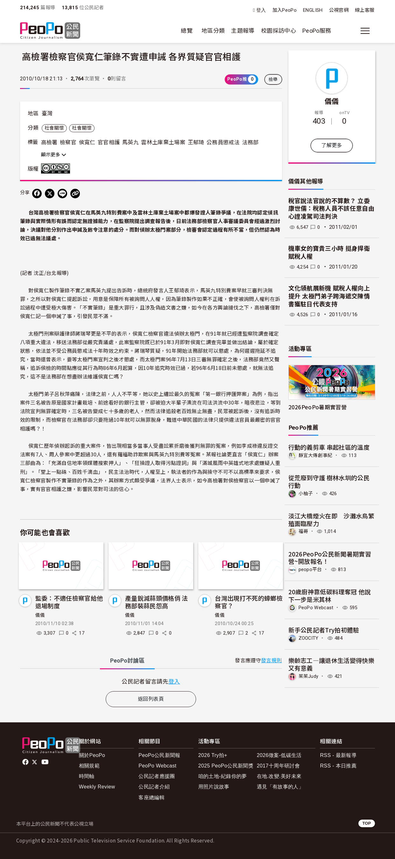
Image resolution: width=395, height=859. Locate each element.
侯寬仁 (87, 142)
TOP (366, 823)
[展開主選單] (365, 30)
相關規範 (89, 765)
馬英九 (130, 142)
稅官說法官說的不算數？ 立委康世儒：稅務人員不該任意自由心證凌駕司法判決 (331, 208)
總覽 (187, 30)
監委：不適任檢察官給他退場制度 (69, 602)
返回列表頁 (151, 699)
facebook (26, 762)
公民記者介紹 (154, 786)
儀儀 (40, 615)
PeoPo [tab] (127, 660)
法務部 (250, 142)
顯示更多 (53, 155)
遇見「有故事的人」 (280, 786)
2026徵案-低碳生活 (279, 755)
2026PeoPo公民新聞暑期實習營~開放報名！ (329, 557)
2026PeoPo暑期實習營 (317, 407)
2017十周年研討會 (278, 765)
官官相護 (109, 142)
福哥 (304, 531)
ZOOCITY (310, 637)
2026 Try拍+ (212, 755)
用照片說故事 (213, 786)
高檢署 (49, 142)
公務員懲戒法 (223, 142)
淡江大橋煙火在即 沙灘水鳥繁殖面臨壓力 (331, 519)
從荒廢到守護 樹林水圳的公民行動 (329, 481)
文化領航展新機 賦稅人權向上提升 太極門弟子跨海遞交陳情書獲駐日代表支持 (329, 296)
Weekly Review (97, 786)
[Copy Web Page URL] (75, 193)
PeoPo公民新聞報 (159, 755)
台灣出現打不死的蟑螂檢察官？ (249, 602)
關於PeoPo (92, 755)
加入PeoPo (284, 10)
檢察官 (68, 142)
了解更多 (331, 145)
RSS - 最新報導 (338, 755)
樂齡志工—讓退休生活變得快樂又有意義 (331, 663)
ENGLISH (313, 10)
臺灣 (47, 113)
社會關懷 (54, 128)
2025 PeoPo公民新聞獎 (225, 765)
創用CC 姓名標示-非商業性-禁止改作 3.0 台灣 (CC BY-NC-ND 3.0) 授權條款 (57, 168)
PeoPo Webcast (318, 607)
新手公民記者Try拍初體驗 (324, 629)
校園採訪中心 (278, 30)
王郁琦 (196, 142)
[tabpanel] (151, 681)
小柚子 (306, 493)
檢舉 (273, 79)
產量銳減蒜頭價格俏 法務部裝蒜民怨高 (156, 602)
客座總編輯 (151, 797)
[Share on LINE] (62, 193)
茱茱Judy (309, 675)
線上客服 (364, 10)
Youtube (45, 762)
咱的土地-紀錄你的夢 (222, 776)
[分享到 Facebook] (37, 193)
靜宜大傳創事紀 (317, 455)
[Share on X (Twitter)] (49, 193)
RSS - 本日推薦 (338, 765)
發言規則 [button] (271, 661)
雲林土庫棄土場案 (163, 142)
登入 (261, 10)
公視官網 (339, 10)
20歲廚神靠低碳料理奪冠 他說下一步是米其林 (329, 595)
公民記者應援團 (156, 776)
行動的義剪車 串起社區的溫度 (329, 447)
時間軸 (87, 776)
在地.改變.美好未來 (279, 776)
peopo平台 (311, 569)
